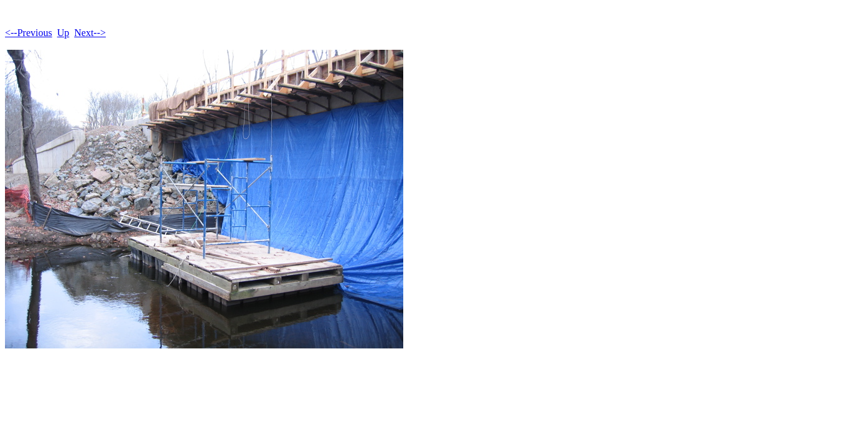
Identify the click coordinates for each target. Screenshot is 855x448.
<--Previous (28, 32)
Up (63, 32)
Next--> (90, 32)
